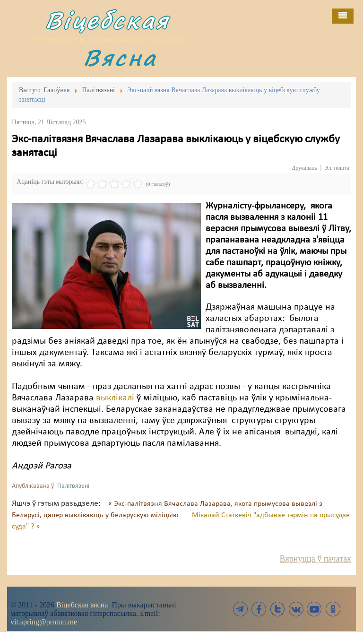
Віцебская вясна (82, 605)
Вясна (120, 57)
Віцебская (107, 20)
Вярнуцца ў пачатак (315, 558)
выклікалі (114, 398)
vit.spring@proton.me (43, 622)
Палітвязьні (73, 486)
